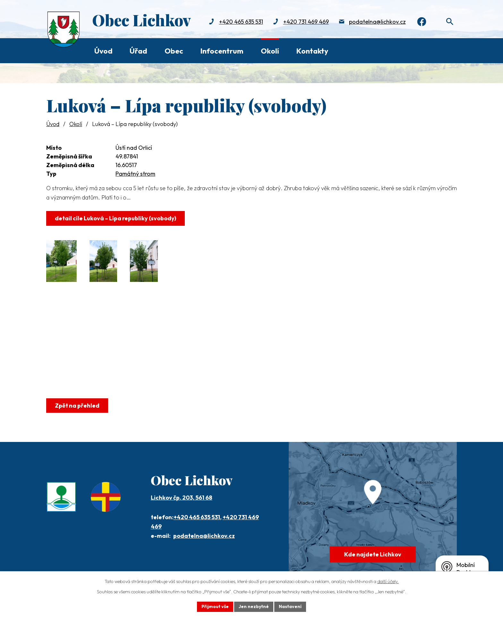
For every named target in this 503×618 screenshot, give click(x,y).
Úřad (138, 50)
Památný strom (135, 173)
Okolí (270, 50)
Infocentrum (221, 50)
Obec (174, 50)
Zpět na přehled (77, 405)
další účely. (388, 581)
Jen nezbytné (254, 606)
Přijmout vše (215, 606)
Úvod (103, 50)
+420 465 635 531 (240, 21)
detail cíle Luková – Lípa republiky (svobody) (115, 218)
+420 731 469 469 (305, 21)
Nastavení (290, 606)
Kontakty (312, 50)
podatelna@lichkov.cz (376, 21)
